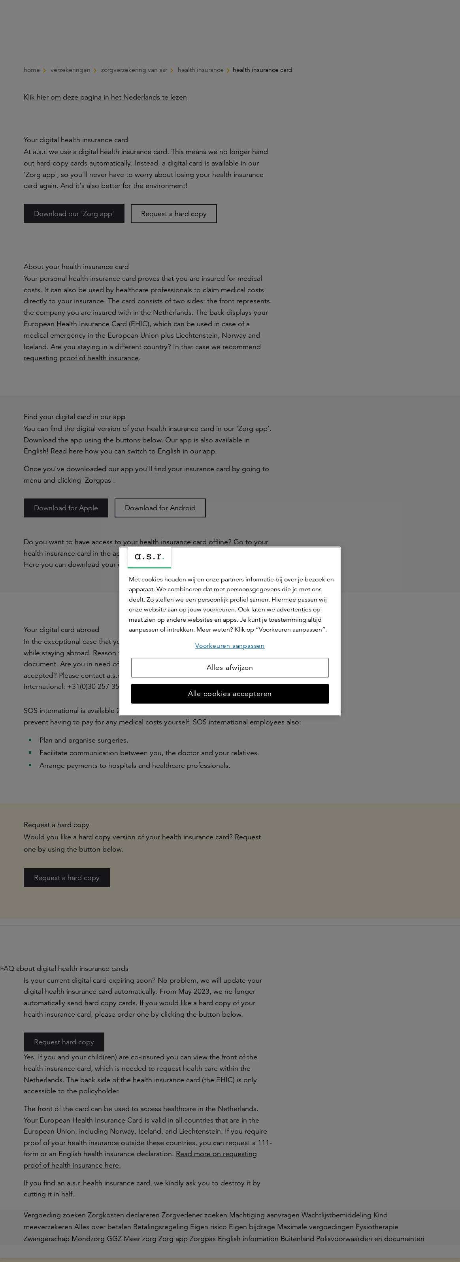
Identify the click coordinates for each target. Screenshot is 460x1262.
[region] (230, 631)
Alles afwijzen (230, 667)
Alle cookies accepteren (230, 693)
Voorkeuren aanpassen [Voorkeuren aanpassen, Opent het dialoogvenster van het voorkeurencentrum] (230, 646)
